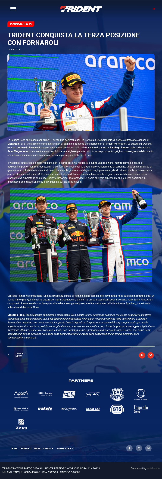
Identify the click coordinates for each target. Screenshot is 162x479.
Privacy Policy (43, 448)
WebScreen (153, 468)
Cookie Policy (65, 448)
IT (154, 9)
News (18, 356)
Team (13, 448)
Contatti (25, 448)
